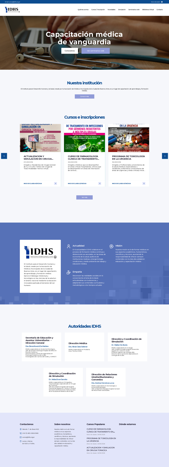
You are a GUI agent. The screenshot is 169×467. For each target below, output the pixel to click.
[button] (4, 156)
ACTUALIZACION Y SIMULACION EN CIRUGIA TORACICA (38, 159)
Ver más (84, 197)
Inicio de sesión (157, 2)
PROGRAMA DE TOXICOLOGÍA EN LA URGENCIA (128, 157)
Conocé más (84, 96)
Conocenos (70, 51)
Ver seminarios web (95, 51)
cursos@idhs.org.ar (14, 2)
